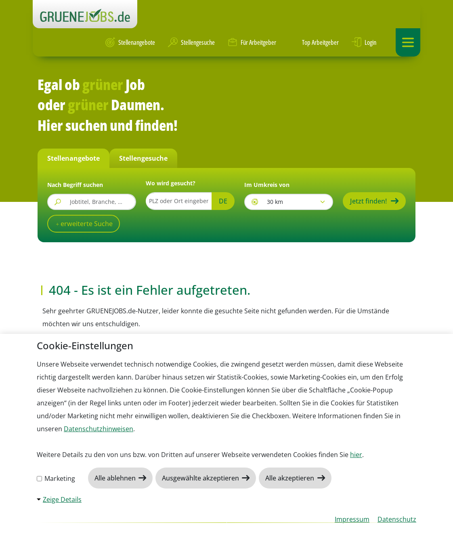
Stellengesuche (191, 42)
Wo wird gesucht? (170, 183)
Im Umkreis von (266, 185)
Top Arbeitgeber (314, 42)
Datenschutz (397, 519)
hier (356, 454)
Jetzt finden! (368, 201)
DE (223, 201)
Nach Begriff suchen (75, 185)
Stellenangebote (130, 42)
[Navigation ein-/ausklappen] (408, 42)
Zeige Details (62, 499)
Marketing (56, 478)
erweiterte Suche (86, 223)
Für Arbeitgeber (252, 42)
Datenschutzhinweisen (98, 428)
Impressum (352, 519)
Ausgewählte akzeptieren (201, 478)
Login (364, 42)
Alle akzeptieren (290, 478)
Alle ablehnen (115, 478)
